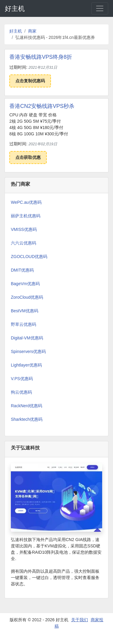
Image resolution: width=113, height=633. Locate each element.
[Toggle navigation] (99, 8)
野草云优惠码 (23, 324)
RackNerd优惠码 (26, 405)
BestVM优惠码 (24, 310)
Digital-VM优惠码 (27, 337)
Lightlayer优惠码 (26, 365)
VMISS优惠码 (24, 229)
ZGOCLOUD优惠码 (29, 256)
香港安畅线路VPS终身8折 (40, 57)
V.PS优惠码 (22, 378)
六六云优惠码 (23, 243)
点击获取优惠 (28, 157)
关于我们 (79, 619)
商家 (32, 31)
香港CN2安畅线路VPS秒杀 (41, 106)
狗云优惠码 (21, 392)
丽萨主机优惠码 (25, 215)
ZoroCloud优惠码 (27, 297)
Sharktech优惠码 (26, 419)
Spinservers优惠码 (28, 351)
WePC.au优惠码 (26, 202)
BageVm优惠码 (25, 283)
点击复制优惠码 (30, 80)
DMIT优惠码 (22, 270)
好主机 (15, 8)
